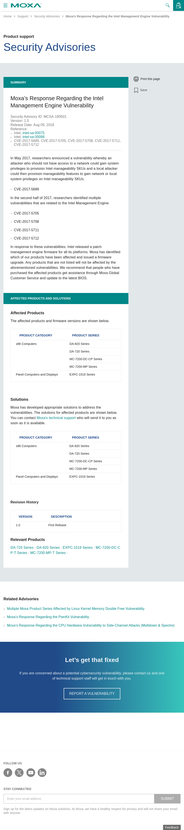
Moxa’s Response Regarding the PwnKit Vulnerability (48, 617)
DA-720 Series (22, 547)
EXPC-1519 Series (78, 547)
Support (22, 16)
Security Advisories (47, 16)
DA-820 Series (48, 547)
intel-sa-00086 (33, 137)
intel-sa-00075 (33, 133)
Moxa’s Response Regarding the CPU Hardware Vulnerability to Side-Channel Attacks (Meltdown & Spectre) (90, 625)
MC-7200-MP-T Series (48, 553)
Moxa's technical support (56, 418)
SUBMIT (167, 798)
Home (7, 16)
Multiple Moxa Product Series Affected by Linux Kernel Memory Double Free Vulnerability (76, 608)
